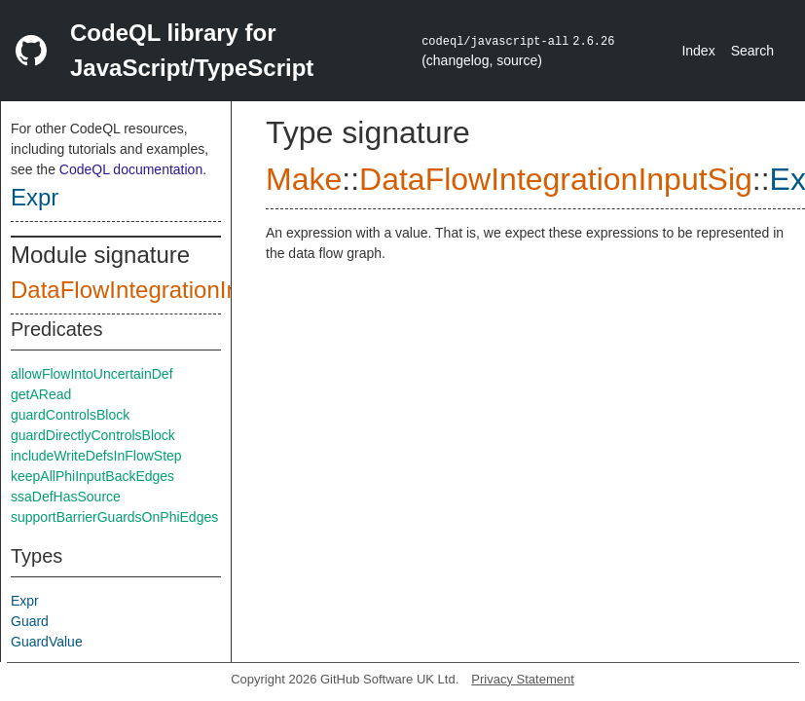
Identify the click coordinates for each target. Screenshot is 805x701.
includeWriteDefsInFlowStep (96, 455)
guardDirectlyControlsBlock (93, 435)
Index (697, 50)
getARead (41, 394)
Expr (34, 197)
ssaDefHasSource (66, 496)
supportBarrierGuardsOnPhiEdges (114, 517)
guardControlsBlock (70, 415)
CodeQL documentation (130, 169)
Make (304, 179)
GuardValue (47, 641)
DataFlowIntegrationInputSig (158, 290)
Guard (30, 621)
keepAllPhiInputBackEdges (92, 476)
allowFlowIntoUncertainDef (92, 374)
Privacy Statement (522, 679)
